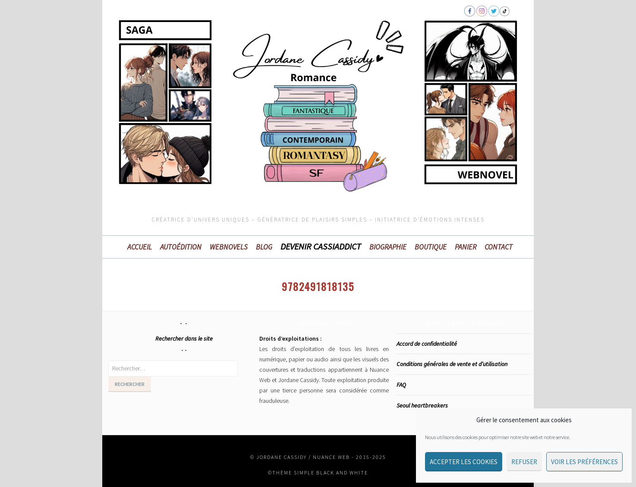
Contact (499, 247)
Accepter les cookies (463, 462)
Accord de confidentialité (427, 344)
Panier (465, 247)
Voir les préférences (584, 462)
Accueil (139, 247)
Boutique (431, 247)
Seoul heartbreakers (422, 405)
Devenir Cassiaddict (320, 246)
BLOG (264, 247)
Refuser (524, 462)
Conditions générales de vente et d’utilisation (452, 364)
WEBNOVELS (229, 247)
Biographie (387, 247)
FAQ (401, 385)
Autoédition (181, 247)
